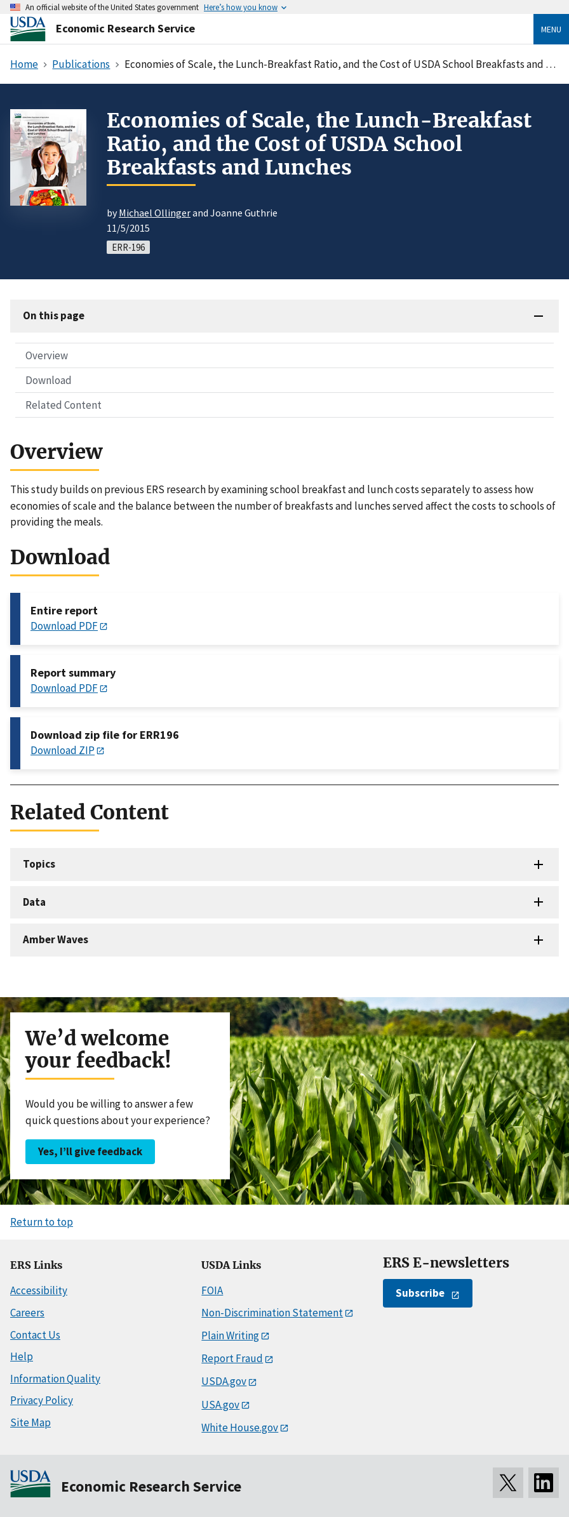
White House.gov (239, 1427)
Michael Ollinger (155, 212)
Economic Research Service (125, 28)
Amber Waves (55, 939)
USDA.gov (223, 1381)
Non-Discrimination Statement (272, 1313)
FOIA (212, 1290)
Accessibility (38, 1290)
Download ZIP (62, 750)
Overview (46, 355)
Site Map (30, 1422)
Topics (39, 864)
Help (21, 1356)
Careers (27, 1313)
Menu (551, 29)
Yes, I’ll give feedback (90, 1151)
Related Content (63, 405)
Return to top (41, 1222)
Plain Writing (230, 1335)
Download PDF (64, 626)
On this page (53, 315)
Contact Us (35, 1335)
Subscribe (420, 1293)
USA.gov (220, 1405)
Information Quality (55, 1379)
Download (48, 380)
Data (34, 902)
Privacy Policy (41, 1400)
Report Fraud (232, 1358)
